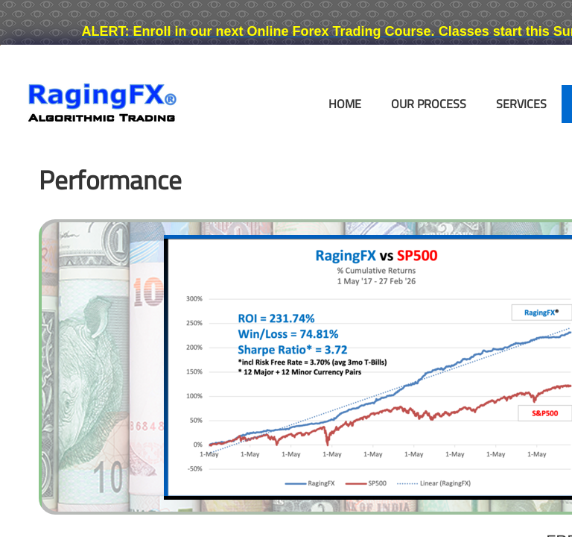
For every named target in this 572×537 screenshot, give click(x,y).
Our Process (428, 104)
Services (521, 104)
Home (344, 104)
